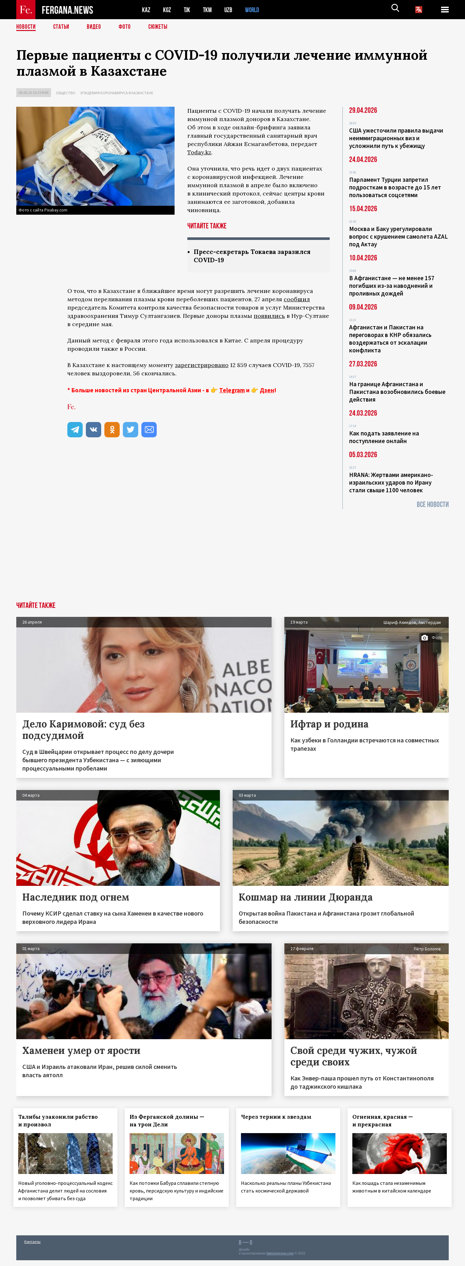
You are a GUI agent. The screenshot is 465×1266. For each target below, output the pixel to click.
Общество (65, 92)
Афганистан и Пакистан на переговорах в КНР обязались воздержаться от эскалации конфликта (390, 338)
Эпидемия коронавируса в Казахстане (116, 92)
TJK (187, 10)
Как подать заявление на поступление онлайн (384, 437)
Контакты (32, 1247)
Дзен (267, 391)
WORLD (254, 10)
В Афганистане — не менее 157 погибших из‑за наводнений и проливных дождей (391, 285)
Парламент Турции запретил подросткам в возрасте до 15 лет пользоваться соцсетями (395, 187)
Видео (96, 27)
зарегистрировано (202, 365)
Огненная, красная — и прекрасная (385, 1120)
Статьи (62, 27)
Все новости (433, 504)
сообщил (297, 299)
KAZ (146, 10)
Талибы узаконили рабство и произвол (61, 1120)
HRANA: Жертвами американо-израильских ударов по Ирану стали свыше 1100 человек (391, 482)
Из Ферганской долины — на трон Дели (169, 1120)
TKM (208, 10)
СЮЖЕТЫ (161, 27)
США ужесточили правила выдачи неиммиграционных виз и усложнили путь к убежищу (396, 138)
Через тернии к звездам (279, 1116)
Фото (127, 27)
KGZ (167, 10)
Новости (26, 27)
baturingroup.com (280, 1259)
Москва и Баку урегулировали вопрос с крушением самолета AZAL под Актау (398, 236)
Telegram (232, 391)
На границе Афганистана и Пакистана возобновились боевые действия (397, 391)
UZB (230, 10)
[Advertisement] (232, 554)
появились (269, 316)
